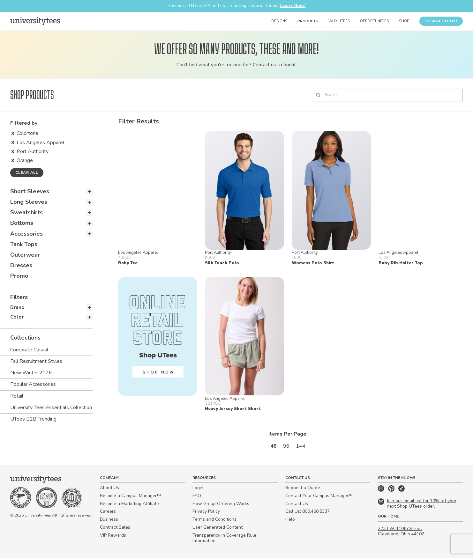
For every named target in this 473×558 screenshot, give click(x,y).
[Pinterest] (392, 490)
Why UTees (339, 21)
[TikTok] (401, 490)
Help (290, 519)
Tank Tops (23, 244)
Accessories (26, 234)
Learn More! (292, 6)
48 (273, 446)
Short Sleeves (29, 191)
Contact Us (296, 504)
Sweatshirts (26, 212)
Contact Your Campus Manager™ (319, 496)
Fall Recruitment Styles (36, 361)
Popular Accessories (33, 384)
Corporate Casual (29, 349)
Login (197, 488)
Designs (279, 21)
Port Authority (30, 151)
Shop (404, 21)
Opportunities (374, 21)
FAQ (196, 496)
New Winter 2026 (31, 372)
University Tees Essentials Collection (51, 407)
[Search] (387, 95)
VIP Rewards (113, 535)
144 (300, 446)
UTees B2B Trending (33, 418)
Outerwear (25, 255)
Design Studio (441, 21)
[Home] (35, 21)
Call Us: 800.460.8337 (307, 511)
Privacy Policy (206, 511)
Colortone (24, 133)
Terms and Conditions (214, 519)
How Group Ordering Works (220, 504)
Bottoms (21, 223)
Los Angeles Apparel (37, 142)
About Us (109, 488)
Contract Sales (115, 527)
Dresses (21, 265)
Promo (19, 276)
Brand (17, 307)
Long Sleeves (28, 202)
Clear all (26, 172)
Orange (22, 160)
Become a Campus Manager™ (130, 496)
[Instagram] (382, 490)
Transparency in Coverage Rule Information (224, 538)
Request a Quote (302, 488)
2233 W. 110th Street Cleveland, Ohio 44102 (401, 531)
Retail (16, 396)
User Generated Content (217, 527)
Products (307, 21)
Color (17, 316)
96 (286, 446)
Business (109, 519)
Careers (108, 511)
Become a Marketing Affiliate (129, 504)
